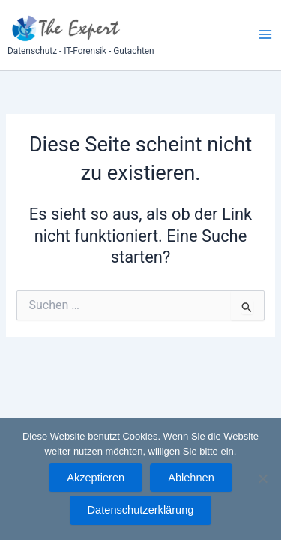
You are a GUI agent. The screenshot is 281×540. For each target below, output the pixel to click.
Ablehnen (191, 478)
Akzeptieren (95, 478)
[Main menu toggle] (265, 34)
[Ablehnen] (262, 478)
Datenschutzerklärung (141, 510)
